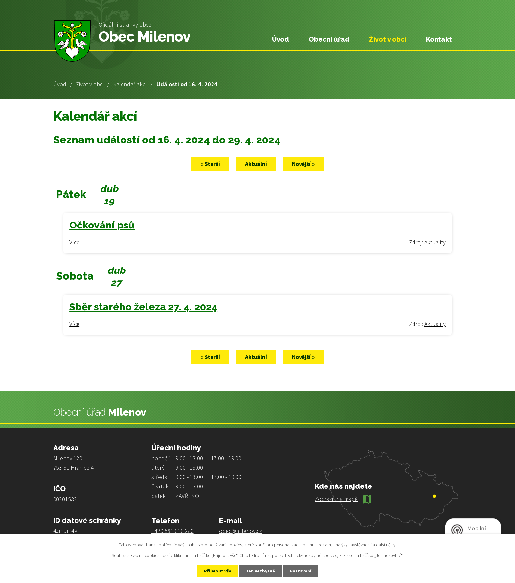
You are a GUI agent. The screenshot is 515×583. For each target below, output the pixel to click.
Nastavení (300, 571)
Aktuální (256, 164)
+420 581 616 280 (172, 531)
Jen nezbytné (260, 571)
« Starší (210, 164)
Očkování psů (102, 225)
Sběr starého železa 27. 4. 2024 (143, 307)
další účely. (386, 545)
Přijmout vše (217, 571)
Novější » (303, 164)
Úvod (59, 84)
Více (74, 242)
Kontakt (439, 39)
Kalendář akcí (130, 84)
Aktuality (435, 242)
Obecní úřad (329, 39)
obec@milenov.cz (240, 531)
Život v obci (89, 84)
